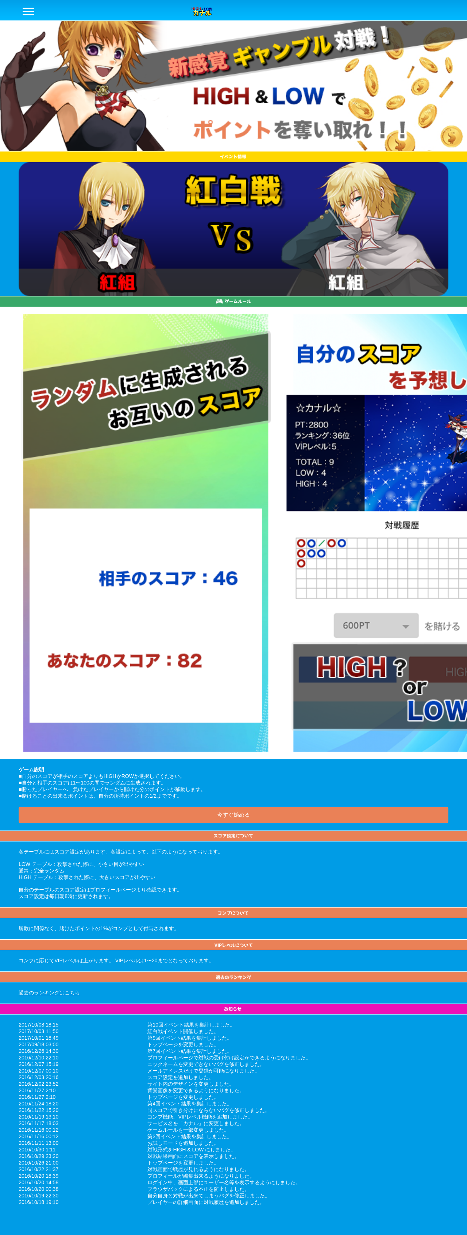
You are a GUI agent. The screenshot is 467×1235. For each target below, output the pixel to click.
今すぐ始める (233, 815)
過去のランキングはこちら (49, 993)
